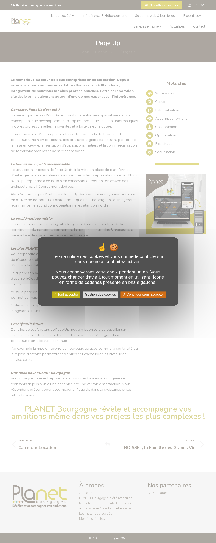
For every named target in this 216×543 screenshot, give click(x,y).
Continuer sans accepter (143, 294)
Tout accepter (66, 294)
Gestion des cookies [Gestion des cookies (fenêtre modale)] (100, 294)
